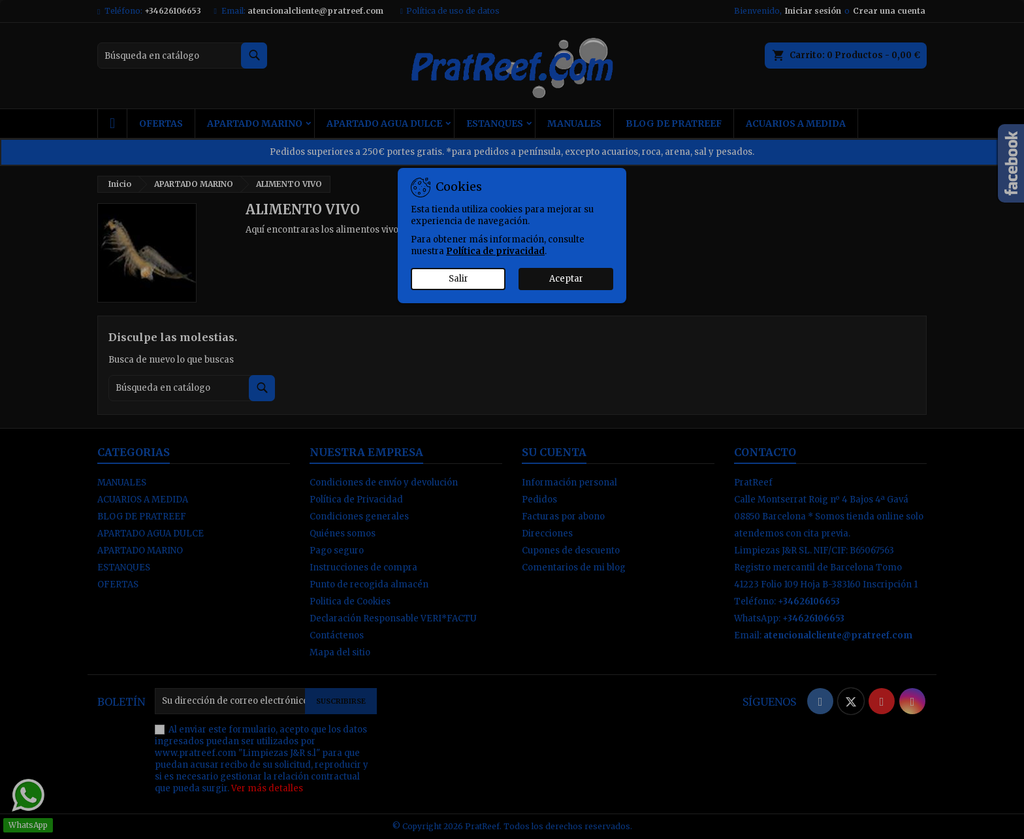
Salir (458, 278)
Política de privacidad (495, 251)
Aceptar (566, 278)
